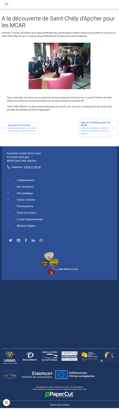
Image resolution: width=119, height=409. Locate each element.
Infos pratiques (25, 193)
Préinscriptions (25, 206)
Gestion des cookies (59, 405)
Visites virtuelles (26, 199)
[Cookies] (6, 402)
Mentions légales (26, 225)
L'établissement (25, 180)
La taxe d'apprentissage (30, 219)
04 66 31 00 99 (32, 167)
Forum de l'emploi (26, 212)
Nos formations (25, 186)
